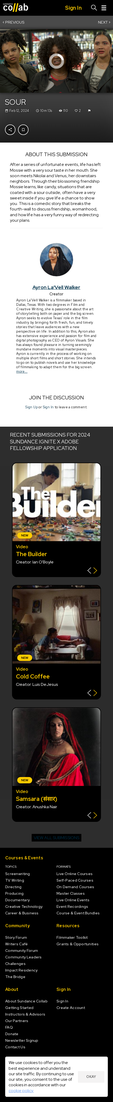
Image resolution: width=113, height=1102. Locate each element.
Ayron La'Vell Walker (57, 287)
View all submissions (56, 837)
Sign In (48, 407)
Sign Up (31, 407)
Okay (91, 1076)
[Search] (94, 8)
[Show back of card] (92, 571)
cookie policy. (21, 1090)
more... (21, 371)
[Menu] (103, 8)
